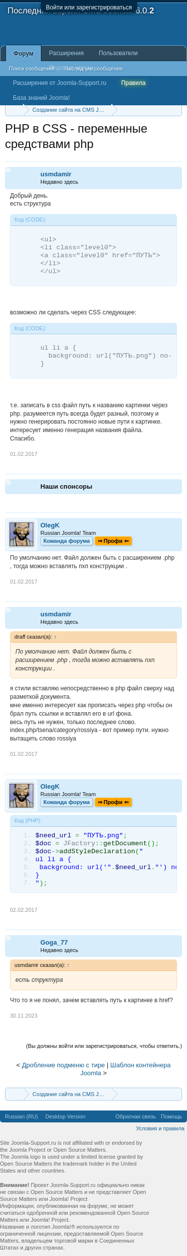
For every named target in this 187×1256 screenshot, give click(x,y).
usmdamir (55, 174)
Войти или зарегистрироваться (89, 7)
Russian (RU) (21, 1116)
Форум (23, 53)
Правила (133, 82)
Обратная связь (135, 1116)
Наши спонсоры (66, 486)
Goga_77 (54, 942)
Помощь (172, 1116)
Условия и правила (160, 1128)
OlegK (49, 525)
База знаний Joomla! (41, 97)
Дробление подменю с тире (63, 1065)
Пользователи (118, 53)
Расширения (66, 53)
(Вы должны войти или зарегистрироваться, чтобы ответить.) (104, 1046)
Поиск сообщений (31, 69)
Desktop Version (65, 1116)
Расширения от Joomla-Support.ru (59, 82)
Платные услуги (71, 68)
